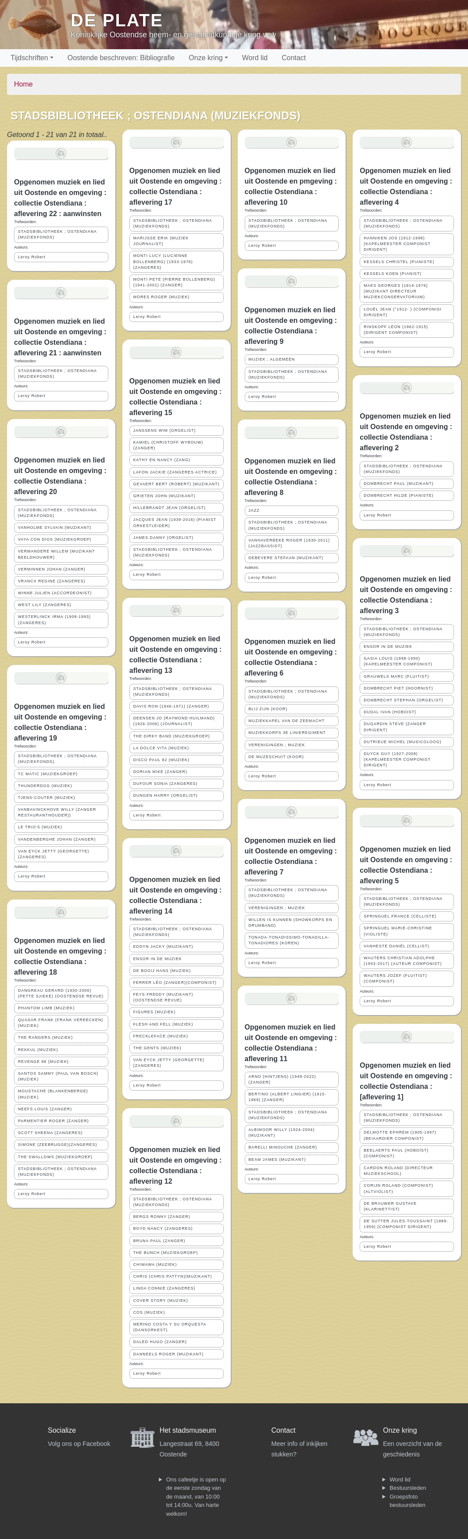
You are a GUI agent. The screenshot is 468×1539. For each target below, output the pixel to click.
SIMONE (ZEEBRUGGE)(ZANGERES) (57, 1144)
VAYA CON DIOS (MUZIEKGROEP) (54, 539)
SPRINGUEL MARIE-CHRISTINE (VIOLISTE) (398, 931)
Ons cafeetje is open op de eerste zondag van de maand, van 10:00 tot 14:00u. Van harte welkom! (196, 1496)
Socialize (62, 1430)
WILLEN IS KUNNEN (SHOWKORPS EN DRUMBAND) (290, 923)
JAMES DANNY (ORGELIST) (163, 537)
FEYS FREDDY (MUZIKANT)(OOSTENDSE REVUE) (163, 997)
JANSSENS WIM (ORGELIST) (164, 430)
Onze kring (205, 57)
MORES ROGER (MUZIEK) (161, 297)
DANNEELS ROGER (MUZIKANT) (168, 1354)
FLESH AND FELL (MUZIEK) (163, 1024)
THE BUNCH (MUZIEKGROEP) (165, 1252)
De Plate (117, 20)
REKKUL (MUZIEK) (38, 1050)
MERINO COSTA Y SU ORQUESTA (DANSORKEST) (170, 1327)
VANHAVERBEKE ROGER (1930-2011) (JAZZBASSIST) (289, 543)
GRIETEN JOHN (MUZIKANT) (164, 496)
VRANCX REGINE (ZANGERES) (52, 581)
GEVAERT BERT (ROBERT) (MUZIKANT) (176, 484)
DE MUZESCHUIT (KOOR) (276, 757)
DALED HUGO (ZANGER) (160, 1342)
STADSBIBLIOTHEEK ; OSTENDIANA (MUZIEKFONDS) (57, 234)
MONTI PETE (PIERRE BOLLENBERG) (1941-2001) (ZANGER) (174, 282)
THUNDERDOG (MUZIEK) (45, 786)
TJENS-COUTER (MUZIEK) (46, 797)
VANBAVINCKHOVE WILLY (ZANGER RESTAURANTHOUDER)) (57, 812)
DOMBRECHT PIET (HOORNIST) (398, 688)
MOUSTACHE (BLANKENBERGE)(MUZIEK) (53, 1094)
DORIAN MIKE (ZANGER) (160, 772)
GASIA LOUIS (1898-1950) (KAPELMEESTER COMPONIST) (398, 661)
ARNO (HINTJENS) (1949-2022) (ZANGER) (282, 1079)
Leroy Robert (32, 257)
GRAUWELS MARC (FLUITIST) (396, 676)
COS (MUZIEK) (149, 1312)
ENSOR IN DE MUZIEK (157, 959)
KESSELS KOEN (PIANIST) (393, 273)
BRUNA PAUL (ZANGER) (159, 1241)
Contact (294, 57)
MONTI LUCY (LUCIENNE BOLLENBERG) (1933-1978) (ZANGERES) (163, 261)
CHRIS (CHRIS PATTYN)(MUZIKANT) (172, 1276)
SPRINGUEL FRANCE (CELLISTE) (400, 916)
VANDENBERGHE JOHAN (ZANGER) (57, 839)
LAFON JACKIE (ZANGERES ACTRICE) (175, 472)
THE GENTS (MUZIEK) (157, 1048)
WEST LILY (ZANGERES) (44, 605)
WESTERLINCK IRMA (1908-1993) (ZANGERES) (54, 619)
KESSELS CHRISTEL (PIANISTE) (399, 262)
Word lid (255, 57)
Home (23, 84)
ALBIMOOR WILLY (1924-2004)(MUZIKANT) (282, 1132)
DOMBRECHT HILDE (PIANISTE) (398, 495)
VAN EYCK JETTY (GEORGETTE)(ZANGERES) (53, 854)
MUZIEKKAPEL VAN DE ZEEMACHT (287, 721)
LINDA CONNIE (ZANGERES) (164, 1288)
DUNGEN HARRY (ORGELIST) (165, 795)
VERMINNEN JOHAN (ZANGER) (52, 569)
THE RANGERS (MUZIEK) (45, 1037)
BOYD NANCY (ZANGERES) (163, 1228)
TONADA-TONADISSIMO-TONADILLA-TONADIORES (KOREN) (289, 940)
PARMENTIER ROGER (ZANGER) (53, 1121)
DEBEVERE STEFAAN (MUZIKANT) (286, 558)
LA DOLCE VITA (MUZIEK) (161, 748)
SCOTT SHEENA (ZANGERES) (50, 1133)
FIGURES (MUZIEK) (154, 1012)
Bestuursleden (407, 1488)
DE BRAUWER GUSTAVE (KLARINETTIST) (390, 1206)
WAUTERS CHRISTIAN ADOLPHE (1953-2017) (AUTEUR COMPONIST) (403, 961)
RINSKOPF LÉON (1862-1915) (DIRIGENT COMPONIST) (396, 330)
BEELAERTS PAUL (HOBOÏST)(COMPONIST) (396, 1153)
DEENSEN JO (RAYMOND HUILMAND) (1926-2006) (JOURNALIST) (174, 721)
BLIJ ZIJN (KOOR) (268, 709)
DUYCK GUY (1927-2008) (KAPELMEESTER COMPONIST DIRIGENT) (397, 759)
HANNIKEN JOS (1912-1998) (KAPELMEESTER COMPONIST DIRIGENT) (397, 244)
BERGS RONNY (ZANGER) (161, 1216)
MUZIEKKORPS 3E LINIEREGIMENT (287, 732)
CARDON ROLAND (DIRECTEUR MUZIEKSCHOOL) (398, 1171)
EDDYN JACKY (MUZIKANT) (163, 946)
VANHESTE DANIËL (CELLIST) (396, 946)
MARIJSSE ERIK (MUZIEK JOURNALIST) (161, 241)
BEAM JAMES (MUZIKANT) (277, 1159)
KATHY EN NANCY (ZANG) (161, 460)
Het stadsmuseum (188, 1430)
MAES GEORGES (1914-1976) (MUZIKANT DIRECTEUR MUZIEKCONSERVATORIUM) (396, 291)
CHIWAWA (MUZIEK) (155, 1264)
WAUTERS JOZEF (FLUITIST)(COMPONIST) (395, 978)
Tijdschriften (29, 57)
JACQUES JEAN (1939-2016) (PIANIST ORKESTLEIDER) (174, 522)
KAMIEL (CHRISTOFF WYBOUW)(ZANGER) (168, 445)
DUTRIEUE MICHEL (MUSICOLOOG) (402, 742)
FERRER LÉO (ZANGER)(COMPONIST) (175, 982)
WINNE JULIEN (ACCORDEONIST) (55, 593)
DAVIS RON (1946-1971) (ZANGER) (171, 706)
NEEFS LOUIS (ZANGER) (45, 1109)
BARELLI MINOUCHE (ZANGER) (283, 1147)
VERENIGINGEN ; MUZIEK (277, 745)
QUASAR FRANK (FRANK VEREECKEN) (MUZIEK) (60, 1023)
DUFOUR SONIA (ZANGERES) (165, 783)
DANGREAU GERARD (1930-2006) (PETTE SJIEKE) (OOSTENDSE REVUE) (61, 993)
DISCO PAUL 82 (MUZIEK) (161, 760)
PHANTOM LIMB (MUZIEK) (46, 1008)
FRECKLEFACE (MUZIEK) (160, 1036)
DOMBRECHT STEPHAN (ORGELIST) (403, 700)
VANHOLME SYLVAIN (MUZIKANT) (54, 527)
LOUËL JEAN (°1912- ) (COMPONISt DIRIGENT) (402, 312)
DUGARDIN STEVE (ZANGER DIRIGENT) (395, 727)
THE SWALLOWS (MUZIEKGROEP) (55, 1157)
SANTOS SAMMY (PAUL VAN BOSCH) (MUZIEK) (58, 1076)
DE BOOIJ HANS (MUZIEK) (162, 970)
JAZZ (254, 510)
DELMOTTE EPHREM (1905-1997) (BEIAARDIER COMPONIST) (400, 1135)
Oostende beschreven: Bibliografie (121, 57)
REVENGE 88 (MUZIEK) (43, 1061)
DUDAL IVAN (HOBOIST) (390, 712)
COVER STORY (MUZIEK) (160, 1300)
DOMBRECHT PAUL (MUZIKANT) (398, 483)
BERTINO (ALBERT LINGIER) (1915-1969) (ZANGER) (288, 1097)
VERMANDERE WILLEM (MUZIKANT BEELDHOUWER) (56, 554)
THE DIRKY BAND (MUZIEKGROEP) (171, 736)
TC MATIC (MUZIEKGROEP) (48, 774)
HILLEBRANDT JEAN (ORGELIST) (169, 508)
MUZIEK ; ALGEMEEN (272, 359)
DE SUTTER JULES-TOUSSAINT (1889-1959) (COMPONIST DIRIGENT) (406, 1224)
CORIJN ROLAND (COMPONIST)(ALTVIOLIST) (398, 1188)
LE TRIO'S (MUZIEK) (40, 827)
